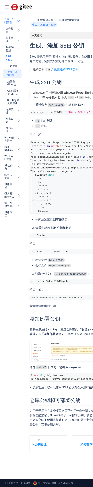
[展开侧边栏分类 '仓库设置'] (19, 120)
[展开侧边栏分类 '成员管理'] (19, 130)
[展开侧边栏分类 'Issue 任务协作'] (19, 139)
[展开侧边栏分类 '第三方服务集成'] (19, 204)
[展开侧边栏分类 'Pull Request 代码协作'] (19, 148)
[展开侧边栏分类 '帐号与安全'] (19, 176)
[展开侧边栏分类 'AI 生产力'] (19, 167)
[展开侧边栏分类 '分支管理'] (19, 39)
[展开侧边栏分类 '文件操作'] (19, 30)
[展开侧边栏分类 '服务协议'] (19, 214)
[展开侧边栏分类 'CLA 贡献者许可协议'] (19, 195)
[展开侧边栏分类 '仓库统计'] (19, 111)
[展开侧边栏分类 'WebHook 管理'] (19, 158)
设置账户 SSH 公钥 (66, 69)
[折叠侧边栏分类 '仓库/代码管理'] (19, 20)
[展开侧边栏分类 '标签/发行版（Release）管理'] (19, 49)
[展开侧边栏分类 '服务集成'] (19, 186)
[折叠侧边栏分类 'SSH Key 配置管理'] (19, 58)
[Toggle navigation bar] (7, 7)
